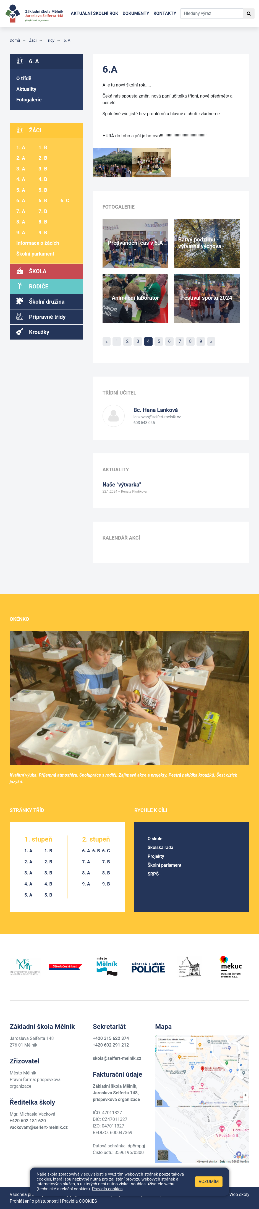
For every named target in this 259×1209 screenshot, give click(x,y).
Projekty (156, 856)
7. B (42, 211)
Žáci (32, 40)
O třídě (23, 78)
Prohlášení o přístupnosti (34, 1201)
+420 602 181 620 (28, 1120)
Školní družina (40, 301)
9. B (42, 232)
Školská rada (160, 847)
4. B (42, 179)
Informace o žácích (37, 243)
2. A (20, 158)
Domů (15, 40)
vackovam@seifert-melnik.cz (39, 1127)
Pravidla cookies (107, 1188)
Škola (31, 271)
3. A (20, 169)
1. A (20, 147)
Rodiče (32, 286)
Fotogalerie (28, 99)
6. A (66, 40)
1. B (42, 147)
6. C (65, 200)
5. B (42, 190)
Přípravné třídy (41, 316)
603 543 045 (144, 422)
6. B (42, 200)
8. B (42, 222)
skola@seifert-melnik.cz (117, 1058)
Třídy (49, 40)
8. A (20, 222)
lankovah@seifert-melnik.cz (157, 417)
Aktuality (26, 89)
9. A (20, 232)
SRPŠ (153, 874)
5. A (20, 190)
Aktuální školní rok (94, 13)
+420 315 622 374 (111, 1038)
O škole (155, 838)
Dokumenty (135, 13)
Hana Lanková (156, 410)
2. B (42, 158)
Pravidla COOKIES (79, 1201)
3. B (42, 169)
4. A (20, 179)
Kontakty (165, 13)
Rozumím (209, 1181)
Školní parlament (35, 254)
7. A (20, 211)
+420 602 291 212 (111, 1045)
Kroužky (32, 331)
